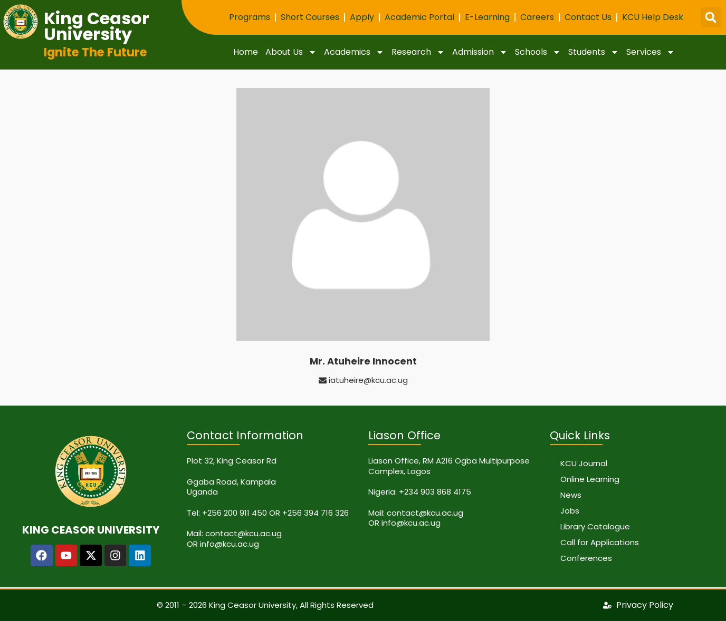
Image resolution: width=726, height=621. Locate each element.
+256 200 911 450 (234, 512)
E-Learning (487, 17)
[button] (711, 17)
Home (245, 52)
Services (650, 52)
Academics (354, 52)
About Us (291, 52)
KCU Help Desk (652, 17)
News (570, 494)
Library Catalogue (595, 526)
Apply (362, 17)
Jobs (569, 510)
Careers (537, 17)
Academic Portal (419, 17)
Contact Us (588, 17)
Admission (480, 52)
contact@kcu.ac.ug (243, 533)
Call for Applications (599, 542)
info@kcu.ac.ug (229, 543)
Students (593, 52)
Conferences (586, 558)
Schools (538, 52)
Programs (249, 17)
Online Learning (589, 479)
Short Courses (310, 17)
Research (418, 52)
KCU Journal (583, 463)
